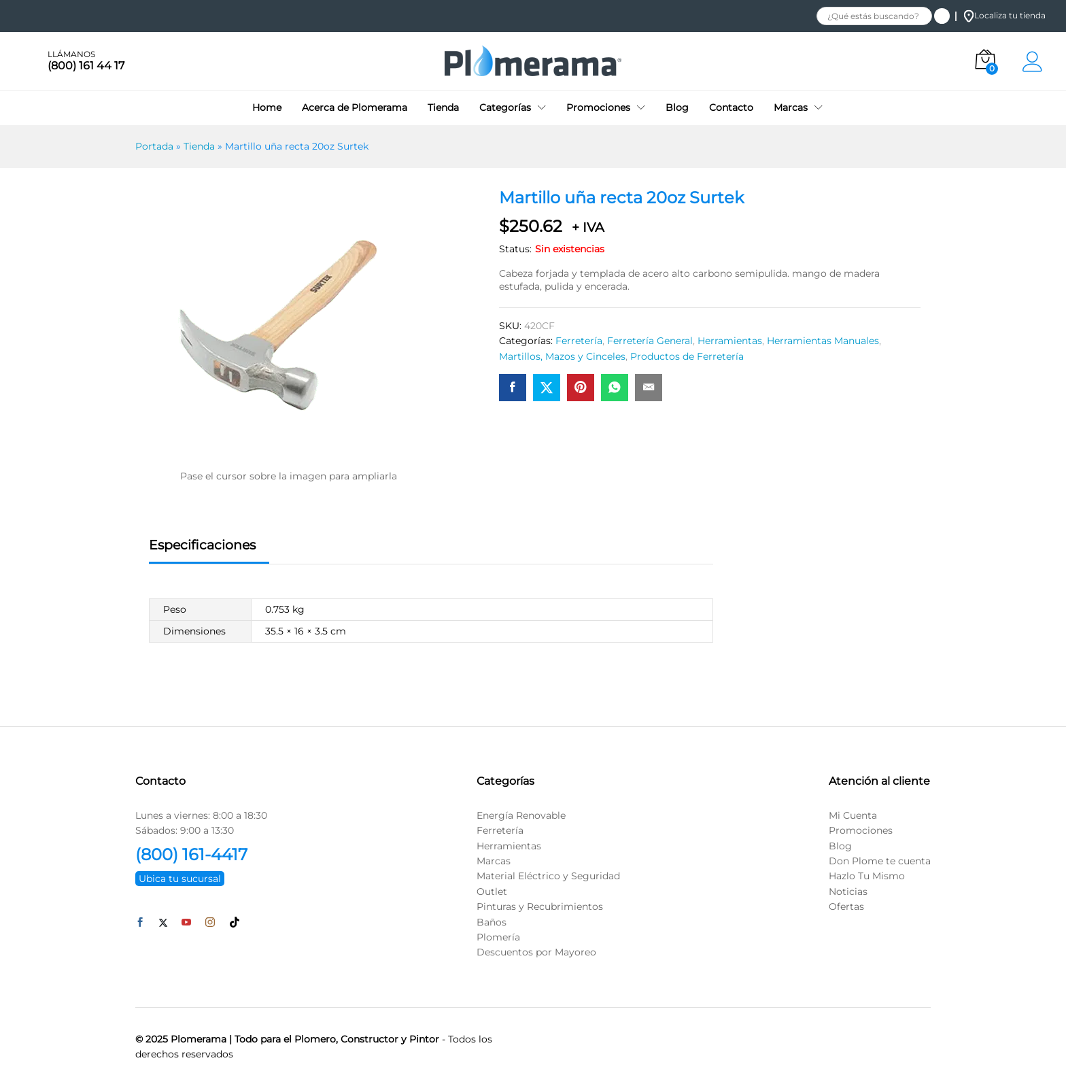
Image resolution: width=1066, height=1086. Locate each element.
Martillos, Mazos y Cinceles (562, 356)
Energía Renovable (521, 815)
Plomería (498, 937)
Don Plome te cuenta (880, 861)
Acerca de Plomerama (354, 107)
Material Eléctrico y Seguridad (548, 876)
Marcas (494, 861)
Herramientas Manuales (823, 341)
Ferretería (578, 341)
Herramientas (730, 341)
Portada (154, 146)
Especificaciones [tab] (202, 545)
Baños (491, 922)
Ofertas (846, 906)
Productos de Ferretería (687, 356)
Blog (677, 107)
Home (266, 107)
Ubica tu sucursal (180, 878)
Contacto (731, 107)
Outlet (492, 891)
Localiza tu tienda (1004, 15)
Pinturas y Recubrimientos (540, 906)
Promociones (861, 830)
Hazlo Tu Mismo (867, 876)
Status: (515, 249)
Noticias (848, 891)
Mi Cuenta (853, 815)
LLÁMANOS (71, 54)
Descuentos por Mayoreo (536, 952)
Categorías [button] (505, 107)
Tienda (443, 107)
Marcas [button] (791, 107)
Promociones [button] (598, 107)
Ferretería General (650, 341)
